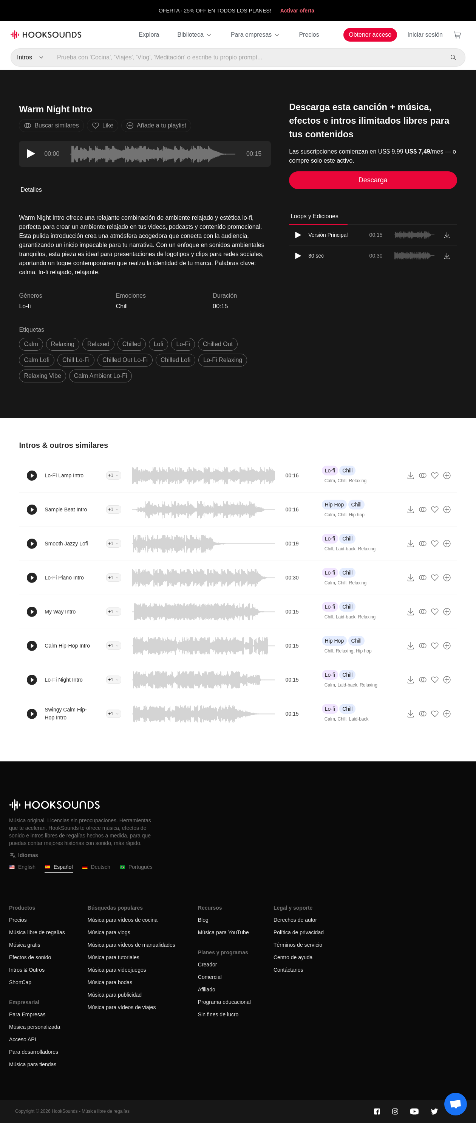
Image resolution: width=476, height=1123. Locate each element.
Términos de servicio (298, 945)
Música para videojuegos (117, 970)
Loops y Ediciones (314, 216)
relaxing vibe (42, 376)
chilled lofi (175, 360)
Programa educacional (224, 1002)
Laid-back (345, 548)
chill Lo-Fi (76, 360)
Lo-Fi (183, 344)
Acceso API (22, 1039)
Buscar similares (51, 125)
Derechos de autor (295, 920)
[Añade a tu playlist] (447, 475)
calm (31, 344)
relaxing (62, 344)
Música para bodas (110, 982)
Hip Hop (334, 505)
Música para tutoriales (113, 957)
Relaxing (358, 480)
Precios (309, 34)
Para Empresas (27, 1014)
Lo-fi (330, 471)
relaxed (98, 344)
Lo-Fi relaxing (222, 360)
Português (136, 867)
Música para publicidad (115, 995)
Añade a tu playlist (156, 125)
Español (59, 867)
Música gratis (24, 945)
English (22, 867)
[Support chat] (455, 1104)
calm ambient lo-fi (100, 376)
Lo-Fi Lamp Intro (64, 475)
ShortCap (20, 982)
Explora (149, 34)
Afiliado (206, 989)
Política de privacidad (299, 932)
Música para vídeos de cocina (123, 920)
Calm (330, 480)
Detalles (31, 189)
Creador (207, 964)
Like (102, 125)
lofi (159, 344)
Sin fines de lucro (218, 1014)
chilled (131, 344)
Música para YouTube (223, 932)
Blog (203, 920)
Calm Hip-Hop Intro (67, 646)
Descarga (373, 180)
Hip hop (357, 514)
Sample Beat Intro (66, 509)
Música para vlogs (109, 932)
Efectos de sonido (30, 957)
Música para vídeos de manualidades (131, 945)
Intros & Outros (27, 970)
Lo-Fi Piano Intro (64, 578)
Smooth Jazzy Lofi (66, 544)
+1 (113, 475)
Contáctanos (288, 970)
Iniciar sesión (425, 34)
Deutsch (96, 867)
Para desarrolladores (33, 1052)
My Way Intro (60, 612)
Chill (122, 306)
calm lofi (36, 360)
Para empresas (256, 35)
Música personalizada (34, 1027)
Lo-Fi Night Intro (63, 680)
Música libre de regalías (37, 932)
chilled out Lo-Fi (125, 360)
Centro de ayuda (293, 957)
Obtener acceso (370, 34)
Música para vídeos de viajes (122, 1007)
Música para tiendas (32, 1064)
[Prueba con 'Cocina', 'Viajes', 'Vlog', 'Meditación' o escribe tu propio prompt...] (246, 57)
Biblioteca (195, 35)
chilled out (218, 344)
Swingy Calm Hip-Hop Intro (66, 714)
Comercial (210, 977)
